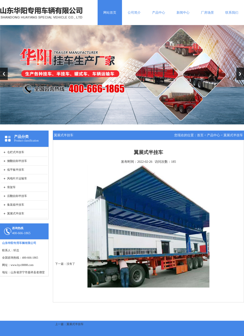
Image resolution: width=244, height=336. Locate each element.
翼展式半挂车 (233, 135)
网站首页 (109, 12)
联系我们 (231, 12)
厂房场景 (207, 12)
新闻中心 (183, 12)
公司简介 (134, 12)
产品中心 (158, 12)
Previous (4, 74)
